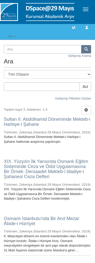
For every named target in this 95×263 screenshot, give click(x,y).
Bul (85, 87)
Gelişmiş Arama (79, 56)
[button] (73, 27)
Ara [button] (12, 36)
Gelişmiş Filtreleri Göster (73, 98)
